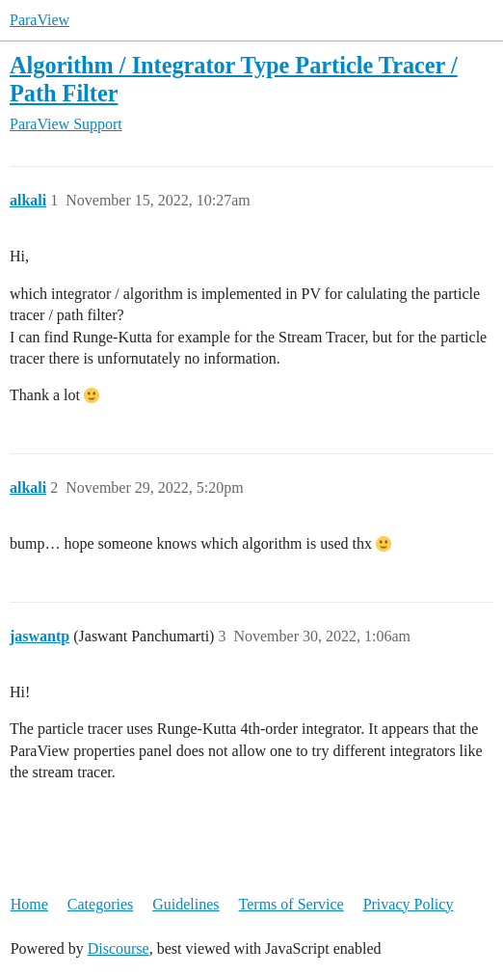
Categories (100, 904)
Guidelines (185, 904)
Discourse (118, 948)
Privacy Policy (408, 904)
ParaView (39, 20)
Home (29, 904)
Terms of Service (291, 904)
